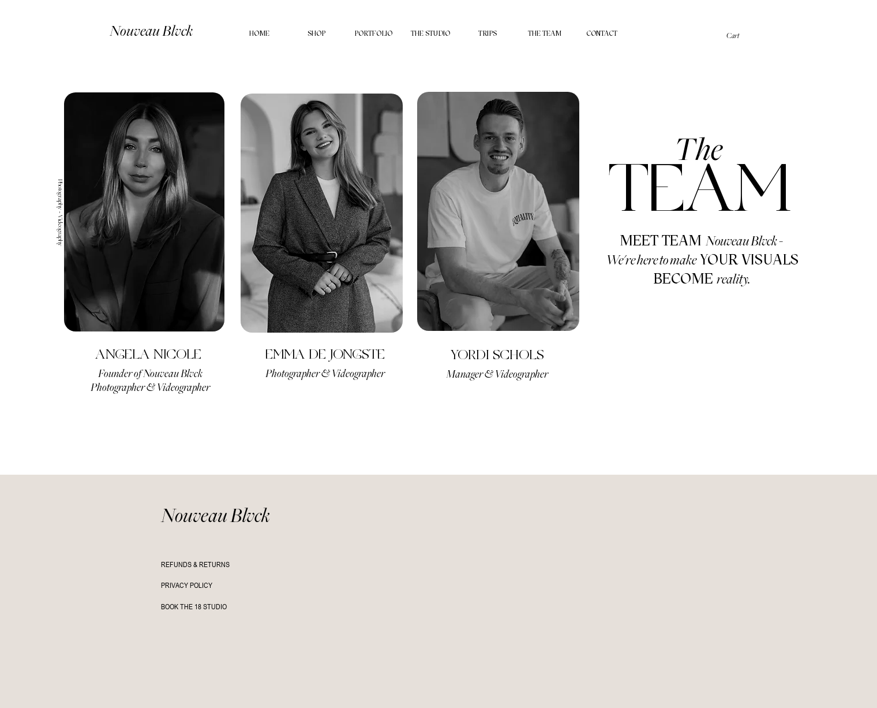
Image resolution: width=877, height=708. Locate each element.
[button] (741, 35)
